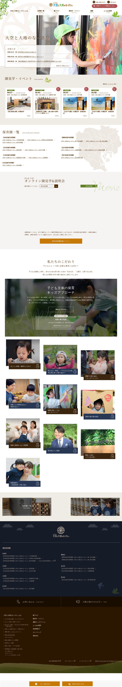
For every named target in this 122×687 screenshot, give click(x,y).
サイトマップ (37, 632)
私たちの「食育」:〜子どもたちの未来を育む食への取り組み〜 (16, 625)
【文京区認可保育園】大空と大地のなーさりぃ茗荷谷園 (19, 569)
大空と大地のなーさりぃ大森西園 (40, 157)
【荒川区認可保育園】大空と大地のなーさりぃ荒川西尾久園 (79, 580)
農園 (91, 12)
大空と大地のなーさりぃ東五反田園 (97, 150)
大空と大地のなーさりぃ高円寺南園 (13, 142)
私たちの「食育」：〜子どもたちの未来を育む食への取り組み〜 (60, 372)
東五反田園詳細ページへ (61, 241)
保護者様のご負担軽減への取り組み (19, 484)
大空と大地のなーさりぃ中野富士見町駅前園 (42, 140)
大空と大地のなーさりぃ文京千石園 (37, 150)
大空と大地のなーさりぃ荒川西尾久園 (72, 157)
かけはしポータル (8, 653)
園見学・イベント (74, 12)
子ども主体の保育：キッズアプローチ (14, 619)
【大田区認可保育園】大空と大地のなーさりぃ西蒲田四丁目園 (21, 579)
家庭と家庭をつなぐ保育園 (20, 445)
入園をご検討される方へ (101, 2)
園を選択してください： (41, 186)
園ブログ (56, 12)
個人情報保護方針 (52, 662)
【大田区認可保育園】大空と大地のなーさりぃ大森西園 (19, 581)
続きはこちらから (61, 309)
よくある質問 (108, 12)
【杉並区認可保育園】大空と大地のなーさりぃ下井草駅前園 (20, 556)
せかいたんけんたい (9, 637)
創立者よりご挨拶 (54, 451)
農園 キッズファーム (39, 622)
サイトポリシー (68, 662)
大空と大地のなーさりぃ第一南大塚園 (72, 141)
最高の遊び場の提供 (92, 417)
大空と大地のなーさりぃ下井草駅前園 (14, 140)
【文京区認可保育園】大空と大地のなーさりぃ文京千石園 (20, 571)
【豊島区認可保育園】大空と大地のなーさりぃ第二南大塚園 (79, 560)
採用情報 (95, 507)
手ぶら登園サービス (9, 651)
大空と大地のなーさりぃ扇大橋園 (12, 165)
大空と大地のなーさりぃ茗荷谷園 (12, 150)
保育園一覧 (40, 12)
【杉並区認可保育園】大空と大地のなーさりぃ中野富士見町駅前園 (22, 558)
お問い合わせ (113, 2)
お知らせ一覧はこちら (62, 65)
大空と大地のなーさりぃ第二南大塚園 (98, 141)
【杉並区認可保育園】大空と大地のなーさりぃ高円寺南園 (20, 561)
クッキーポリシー (84, 662)
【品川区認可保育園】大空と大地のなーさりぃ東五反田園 (78, 569)
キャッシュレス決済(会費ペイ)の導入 (13, 655)
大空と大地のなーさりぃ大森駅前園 (72, 150)
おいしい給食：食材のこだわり (21, 366)
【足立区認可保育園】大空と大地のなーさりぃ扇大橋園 (19, 589)
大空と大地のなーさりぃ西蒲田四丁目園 (14, 157)
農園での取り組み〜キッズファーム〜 (92, 377)
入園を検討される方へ (91, 602)
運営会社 (35, 636)
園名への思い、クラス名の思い (90, 456)
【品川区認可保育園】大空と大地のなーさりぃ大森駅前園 (78, 571)
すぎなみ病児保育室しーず (49, 561)
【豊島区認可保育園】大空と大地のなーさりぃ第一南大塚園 (79, 557)
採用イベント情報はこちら (105, 6)
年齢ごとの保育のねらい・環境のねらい (15, 629)
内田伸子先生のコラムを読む (61, 325)
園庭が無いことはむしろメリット (54, 412)
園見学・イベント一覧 (109, 84)
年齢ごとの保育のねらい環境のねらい (19, 406)
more (28, 115)
